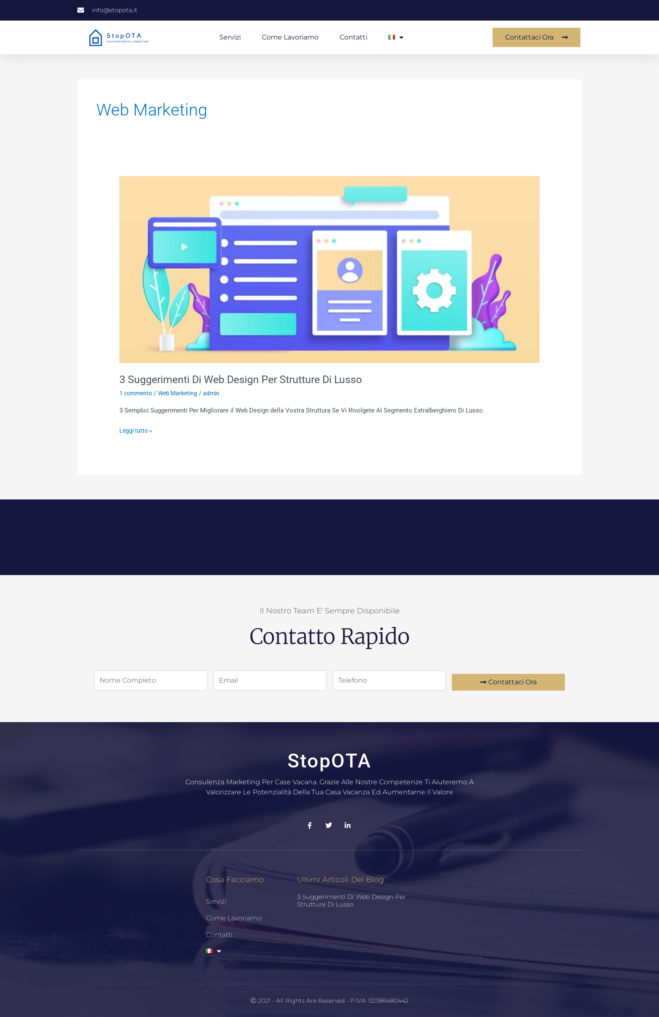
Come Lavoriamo (290, 37)
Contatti (353, 37)
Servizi (230, 37)
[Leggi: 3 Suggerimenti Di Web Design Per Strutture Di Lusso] (329, 269)
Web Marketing (182, 393)
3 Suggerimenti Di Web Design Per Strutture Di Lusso (246, 379)
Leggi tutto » (136, 430)
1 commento (137, 393)
